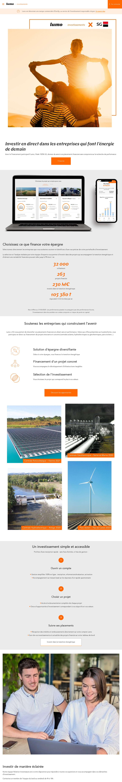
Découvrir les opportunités (61, 393)
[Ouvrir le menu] (3, 4)
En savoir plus (100, 11)
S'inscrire (61, 161)
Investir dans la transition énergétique (61, 642)
